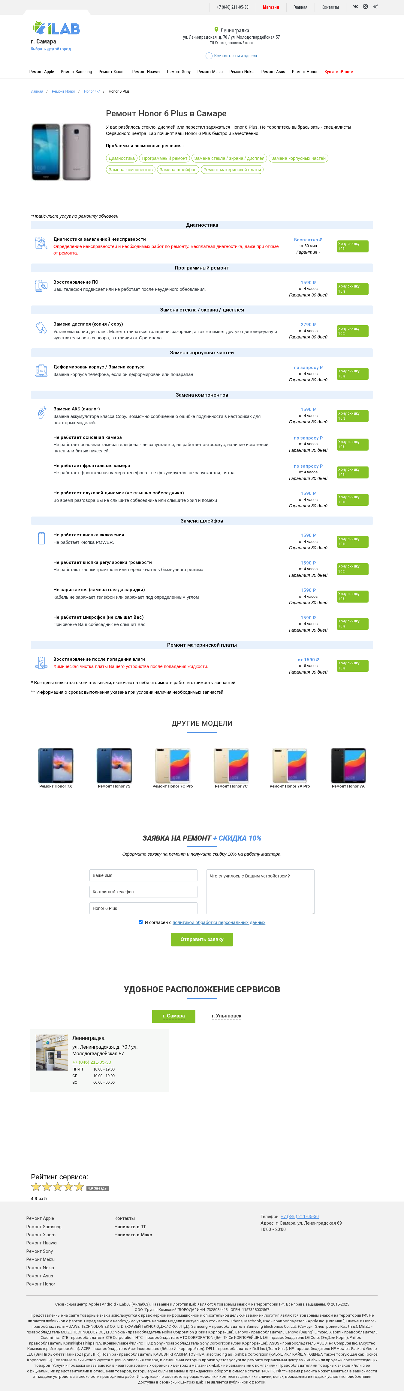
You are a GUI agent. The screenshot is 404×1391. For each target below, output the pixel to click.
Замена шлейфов (178, 169)
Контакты (330, 7)
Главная (300, 7)
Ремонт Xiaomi (112, 71)
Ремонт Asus (273, 71)
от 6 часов (308, 665)
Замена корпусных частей (298, 158)
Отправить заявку (201, 939)
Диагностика (122, 158)
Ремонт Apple (41, 71)
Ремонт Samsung (76, 71)
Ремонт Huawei (146, 71)
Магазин (271, 7)
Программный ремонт (164, 158)
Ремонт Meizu (210, 71)
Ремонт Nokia (242, 71)
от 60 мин (308, 245)
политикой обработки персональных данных (219, 922)
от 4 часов (308, 288)
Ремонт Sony (179, 71)
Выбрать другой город (51, 48)
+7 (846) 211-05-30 (233, 7)
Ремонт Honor (305, 71)
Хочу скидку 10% (349, 246)
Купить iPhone (338, 71)
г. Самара (43, 41)
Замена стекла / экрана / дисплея (229, 158)
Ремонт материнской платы (232, 169)
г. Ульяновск (226, 1015)
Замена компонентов (131, 169)
